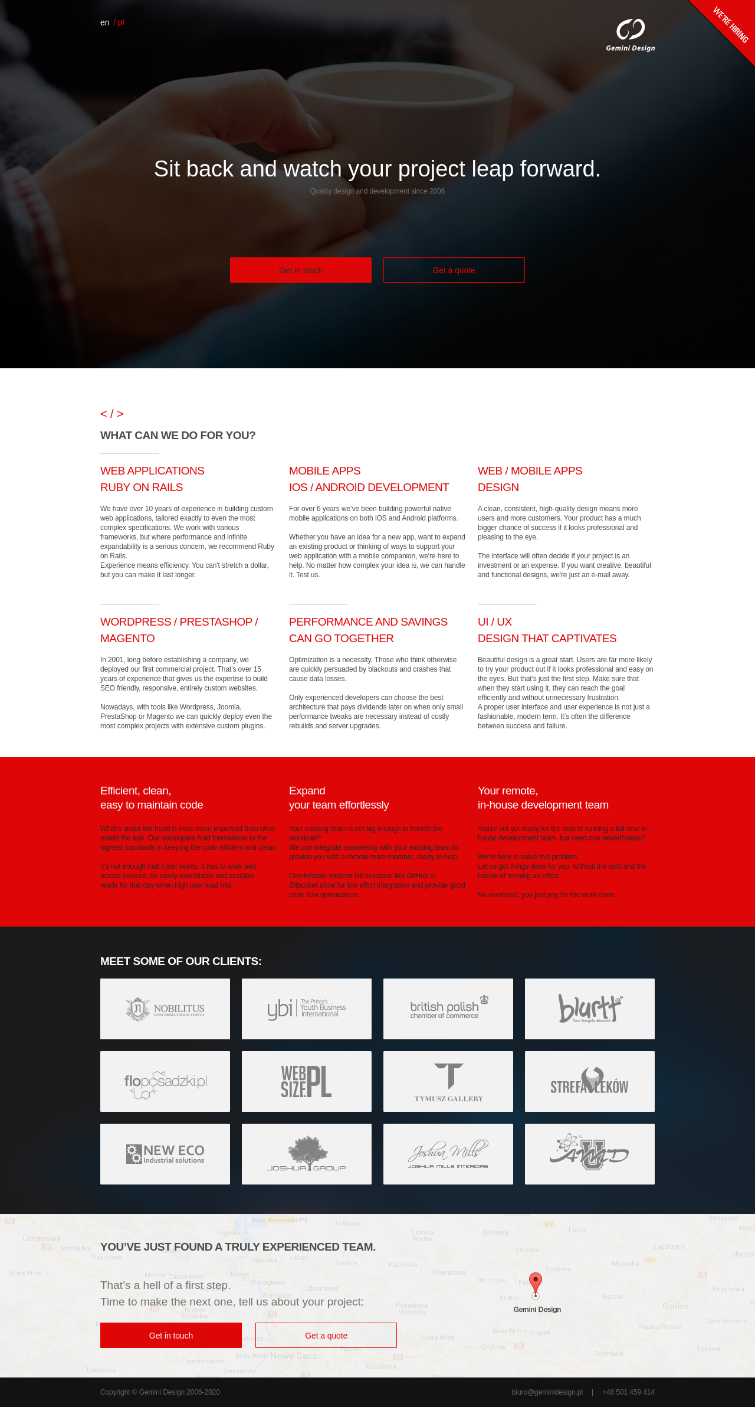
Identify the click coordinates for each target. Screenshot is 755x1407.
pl (121, 22)
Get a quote (454, 270)
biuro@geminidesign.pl (547, 1392)
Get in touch (301, 270)
